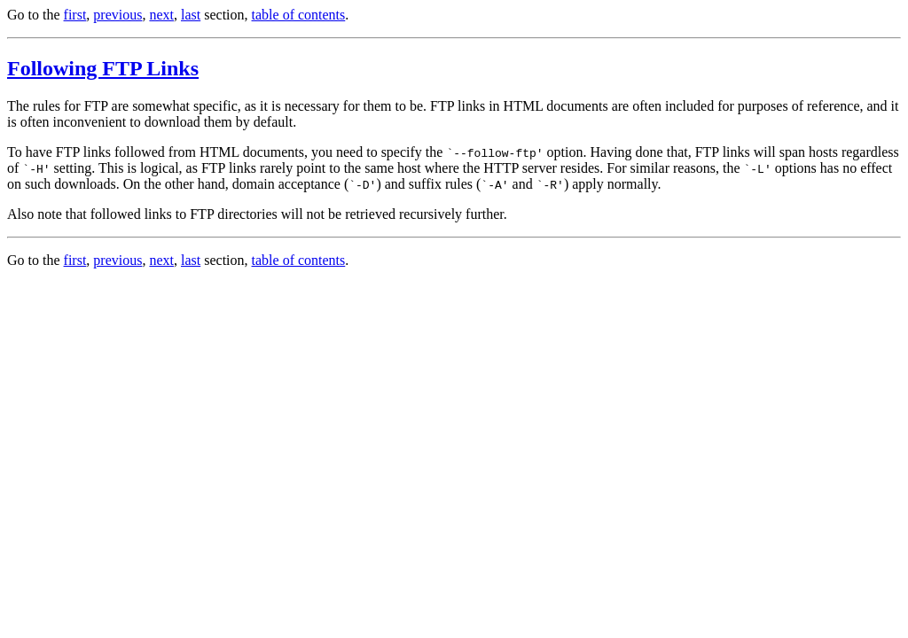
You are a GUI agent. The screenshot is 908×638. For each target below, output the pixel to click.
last (190, 14)
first (75, 14)
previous (117, 14)
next (161, 14)
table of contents (299, 14)
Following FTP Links (103, 68)
